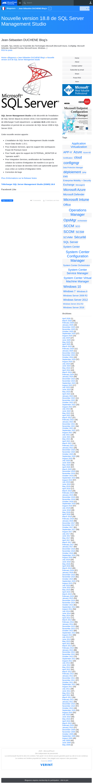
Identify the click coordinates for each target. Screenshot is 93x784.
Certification (68, 158)
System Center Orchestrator (76, 265)
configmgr (71, 163)
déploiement (72, 172)
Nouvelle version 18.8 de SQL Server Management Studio (42, 21)
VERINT (50, 761)
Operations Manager (77, 212)
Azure (78, 152)
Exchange (68, 184)
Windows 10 (72, 286)
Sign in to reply (7, 200)
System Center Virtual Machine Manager (77, 279)
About (77, 62)
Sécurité (80, 237)
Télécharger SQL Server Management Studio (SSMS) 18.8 (28, 184)
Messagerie (80, 185)
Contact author (77, 66)
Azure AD (87, 152)
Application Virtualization (79, 145)
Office (67, 204)
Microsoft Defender (73, 194)
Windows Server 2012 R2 (73, 304)
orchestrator (82, 221)
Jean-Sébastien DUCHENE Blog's (31, 58)
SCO (77, 226)
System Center (71, 246)
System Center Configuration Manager (77, 256)
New (85, 8)
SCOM (69, 232)
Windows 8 (82, 291)
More (49, 8)
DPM (84, 172)
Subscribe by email (77, 70)
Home (77, 58)
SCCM (69, 226)
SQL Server (70, 242)
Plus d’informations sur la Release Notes (19, 178)
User (90, 2)
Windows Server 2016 (73, 307)
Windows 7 (69, 291)
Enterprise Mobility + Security (77, 180)
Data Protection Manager (73, 167)
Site (20, 3)
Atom (77, 82)
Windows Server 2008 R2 (75, 295)
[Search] (48, 3)
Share (77, 74)
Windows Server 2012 (75, 299)
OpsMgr (70, 220)
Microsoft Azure (74, 189)
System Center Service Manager (77, 271)
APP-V (67, 152)
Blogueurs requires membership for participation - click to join (46, 780)
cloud (78, 157)
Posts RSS (77, 78)
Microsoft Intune (76, 200)
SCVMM (68, 237)
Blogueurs (12, 58)
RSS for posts (6, 50)
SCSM (80, 232)
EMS (65, 176)
